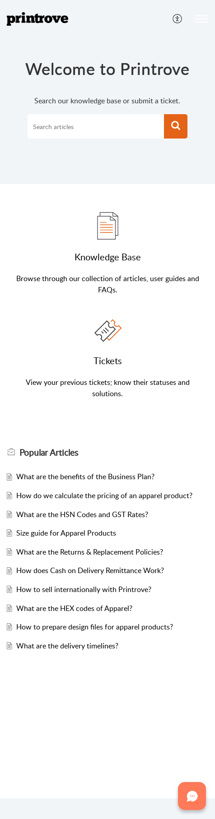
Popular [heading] (48, 452)
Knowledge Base (108, 256)
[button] (178, 19)
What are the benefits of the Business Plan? (85, 476)
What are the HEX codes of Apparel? (74, 608)
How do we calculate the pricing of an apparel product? (104, 495)
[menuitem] (178, 19)
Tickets (107, 360)
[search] (96, 126)
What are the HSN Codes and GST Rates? (82, 514)
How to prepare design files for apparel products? (94, 627)
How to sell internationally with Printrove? (83, 589)
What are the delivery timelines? (67, 646)
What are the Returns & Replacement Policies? (89, 552)
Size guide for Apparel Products (66, 533)
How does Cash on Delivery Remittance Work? (90, 570)
